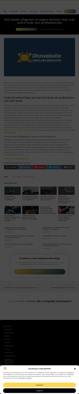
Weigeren (39, 391)
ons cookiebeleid (19, 378)
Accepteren (39, 385)
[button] (75, 369)
